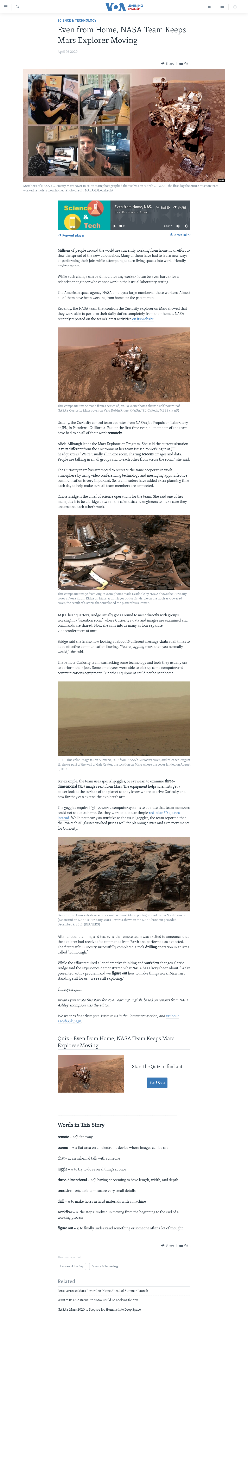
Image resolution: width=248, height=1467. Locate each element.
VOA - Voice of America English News (145, 212)
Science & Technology (77, 21)
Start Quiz (157, 1083)
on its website (143, 319)
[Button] (167, 63)
